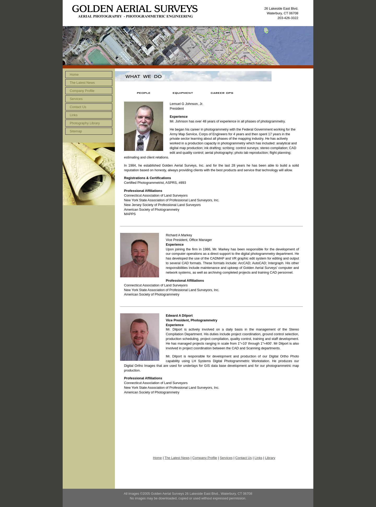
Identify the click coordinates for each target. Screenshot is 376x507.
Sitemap (76, 131)
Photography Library (85, 123)
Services (76, 99)
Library (270, 458)
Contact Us (78, 107)
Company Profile (82, 91)
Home (74, 74)
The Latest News (82, 83)
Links (74, 115)
